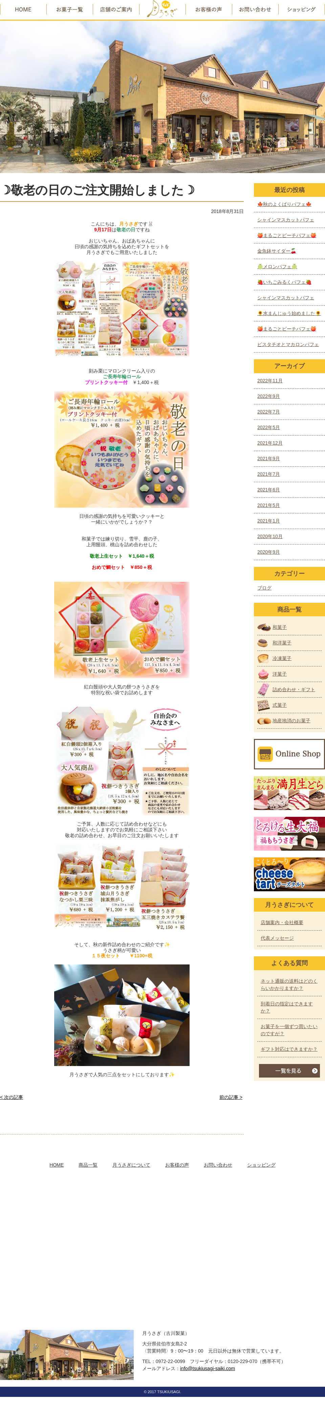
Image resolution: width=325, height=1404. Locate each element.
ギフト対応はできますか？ (289, 1049)
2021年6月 (268, 489)
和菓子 (280, 627)
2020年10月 (270, 536)
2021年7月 (268, 474)
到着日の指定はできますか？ (287, 1007)
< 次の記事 (11, 1097)
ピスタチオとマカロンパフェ (288, 344)
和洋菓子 (282, 642)
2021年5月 (268, 505)
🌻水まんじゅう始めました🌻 (289, 313)
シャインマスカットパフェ (285, 219)
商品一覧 (88, 1165)
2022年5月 (268, 427)
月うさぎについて (131, 1165)
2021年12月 (270, 443)
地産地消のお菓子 (291, 720)
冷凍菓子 (282, 658)
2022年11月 (270, 380)
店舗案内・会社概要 (282, 922)
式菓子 (280, 705)
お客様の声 (177, 1165)
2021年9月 (268, 458)
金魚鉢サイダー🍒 (276, 251)
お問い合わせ (218, 1165)
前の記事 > (230, 1097)
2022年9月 (268, 396)
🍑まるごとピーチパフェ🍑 (286, 235)
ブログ (264, 588)
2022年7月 (268, 411)
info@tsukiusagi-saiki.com (207, 1368)
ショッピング (261, 1165)
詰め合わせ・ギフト (294, 689)
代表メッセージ (277, 938)
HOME (56, 1165)
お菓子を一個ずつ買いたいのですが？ (289, 1030)
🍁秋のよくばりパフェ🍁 (284, 204)
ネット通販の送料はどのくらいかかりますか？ (289, 984)
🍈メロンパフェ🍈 (277, 266)
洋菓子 (280, 674)
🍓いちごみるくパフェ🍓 (284, 282)
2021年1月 (268, 521)
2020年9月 (268, 552)
